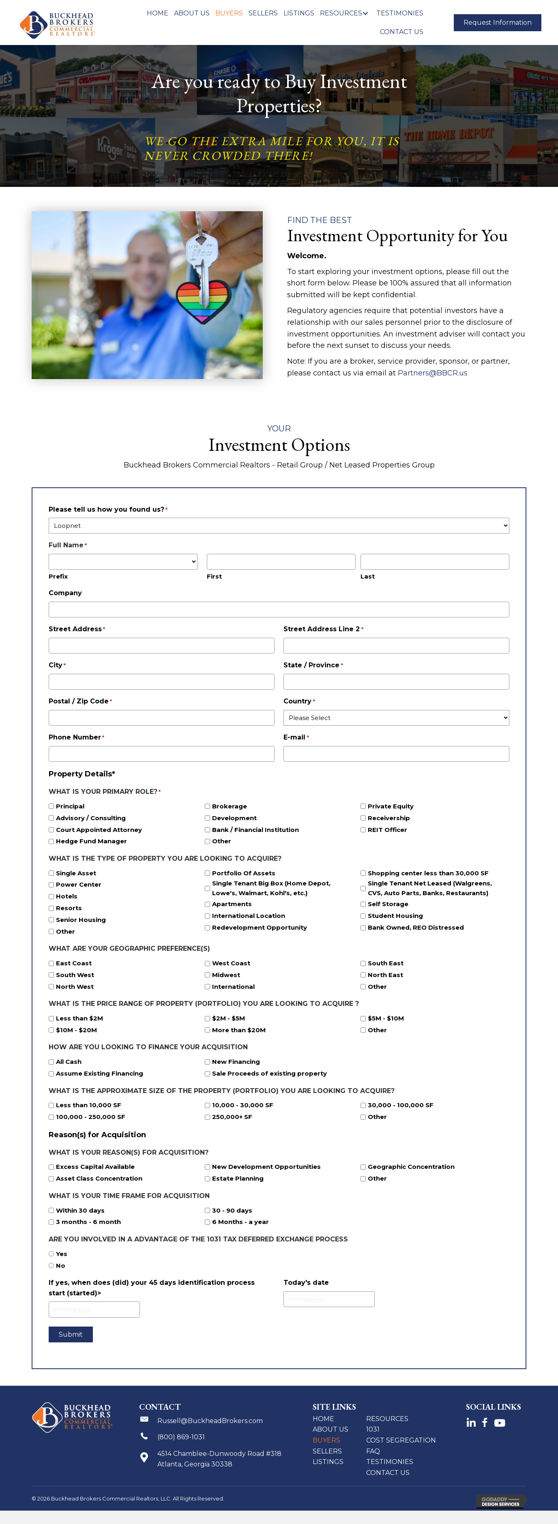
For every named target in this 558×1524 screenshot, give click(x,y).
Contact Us (388, 1473)
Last (368, 576)
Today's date (306, 1282)
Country (299, 701)
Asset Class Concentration (99, 1178)
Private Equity (391, 806)
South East (385, 963)
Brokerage (229, 806)
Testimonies (389, 1462)
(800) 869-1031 (181, 1437)
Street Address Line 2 (323, 629)
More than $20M (239, 1030)
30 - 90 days (232, 1210)
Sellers (327, 1451)
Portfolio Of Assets (243, 873)
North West (75, 986)
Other (221, 841)
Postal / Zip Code (80, 701)
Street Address (77, 629)
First (214, 576)
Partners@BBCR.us (434, 373)
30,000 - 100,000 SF (401, 1105)
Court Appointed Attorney (99, 830)
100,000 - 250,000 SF (90, 1117)
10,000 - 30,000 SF (242, 1105)
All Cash (69, 1061)
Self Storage (388, 904)
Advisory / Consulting (91, 818)
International (233, 986)
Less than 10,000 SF (88, 1105)
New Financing (236, 1061)
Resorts (69, 908)
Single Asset (76, 873)
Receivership (389, 818)
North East (385, 975)
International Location (248, 916)
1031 (373, 1429)
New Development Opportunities (266, 1166)
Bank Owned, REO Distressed (416, 927)
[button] (365, 13)
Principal (70, 806)
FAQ (373, 1451)
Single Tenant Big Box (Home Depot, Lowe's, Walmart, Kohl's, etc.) (271, 888)
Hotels (66, 896)
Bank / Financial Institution (255, 830)
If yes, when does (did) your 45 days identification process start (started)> (152, 1288)
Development (234, 818)
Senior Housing (81, 920)
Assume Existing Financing (99, 1073)
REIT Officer (387, 830)
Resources (387, 1419)
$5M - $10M (386, 1018)
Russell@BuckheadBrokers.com (210, 1421)
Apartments (232, 904)
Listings (328, 1462)
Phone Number (76, 737)
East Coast (74, 963)
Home (323, 1419)
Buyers (326, 1440)
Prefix (58, 576)
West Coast (231, 963)
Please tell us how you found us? (108, 510)
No (60, 1265)
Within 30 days (80, 1210)
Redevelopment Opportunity (259, 927)
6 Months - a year (240, 1222)
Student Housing (395, 916)
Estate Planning (238, 1178)
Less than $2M (79, 1018)
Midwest (226, 975)
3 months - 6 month (88, 1222)
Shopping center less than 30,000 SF (428, 873)
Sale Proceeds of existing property (269, 1073)
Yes (61, 1254)
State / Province (313, 665)
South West (75, 975)
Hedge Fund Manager (91, 841)
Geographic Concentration (411, 1166)
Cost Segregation (401, 1440)
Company (65, 593)
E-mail (296, 737)
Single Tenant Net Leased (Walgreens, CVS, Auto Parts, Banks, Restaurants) (430, 888)
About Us (330, 1429)
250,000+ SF (232, 1117)
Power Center (78, 884)
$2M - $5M (228, 1018)
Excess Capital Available (95, 1166)
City (57, 665)
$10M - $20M (76, 1030)
